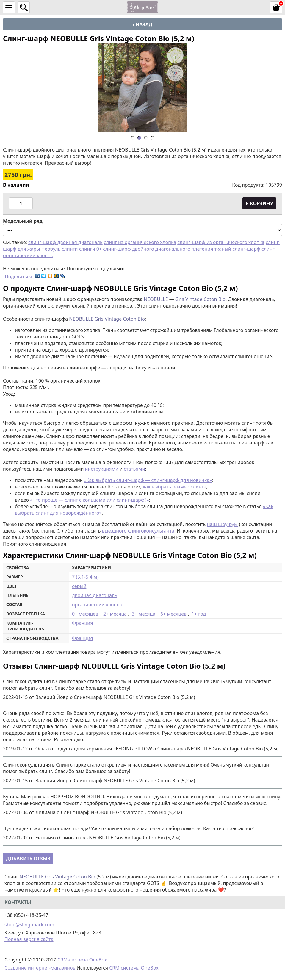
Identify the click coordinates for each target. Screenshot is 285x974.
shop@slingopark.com (29, 924)
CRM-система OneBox (82, 959)
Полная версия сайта (29, 939)
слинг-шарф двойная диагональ (65, 242)
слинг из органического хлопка (140, 242)
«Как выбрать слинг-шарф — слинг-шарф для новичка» (148, 480)
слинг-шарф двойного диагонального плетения (158, 249)
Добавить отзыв (28, 858)
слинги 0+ (90, 249)
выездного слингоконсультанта (138, 530)
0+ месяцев (85, 614)
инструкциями (101, 469)
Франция (82, 623)
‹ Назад (142, 24)
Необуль (51, 249)
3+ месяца (143, 614)
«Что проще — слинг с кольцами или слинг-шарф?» (89, 500)
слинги (70, 249)
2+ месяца (115, 614)
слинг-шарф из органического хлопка (220, 242)
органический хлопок (97, 604)
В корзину (259, 203)
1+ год (199, 614)
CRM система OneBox (134, 967)
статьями (134, 469)
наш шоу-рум (222, 524)
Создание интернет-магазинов (39, 967)
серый (79, 586)
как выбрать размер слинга (174, 486)
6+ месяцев (173, 614)
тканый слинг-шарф (237, 249)
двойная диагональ (94, 595)
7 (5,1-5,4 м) (85, 577)
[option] (142, 87)
